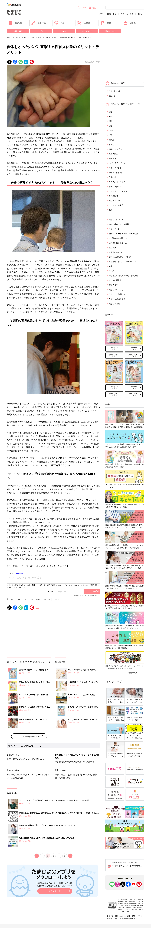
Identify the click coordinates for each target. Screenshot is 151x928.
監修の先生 (113, 285)
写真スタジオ (110, 31)
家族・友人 (47, 599)
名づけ (59, 23)
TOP (101, 14)
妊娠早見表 (15, 23)
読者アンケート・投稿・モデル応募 (123, 233)
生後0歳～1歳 (114, 91)
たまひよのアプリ (116, 289)
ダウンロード (54, 891)
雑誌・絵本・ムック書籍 (119, 224)
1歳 (110, 116)
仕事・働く (113, 177)
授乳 (33, 439)
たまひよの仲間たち (117, 294)
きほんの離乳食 (115, 280)
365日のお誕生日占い (118, 238)
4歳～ (111, 130)
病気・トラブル (115, 149)
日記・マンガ (114, 200)
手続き (111, 271)
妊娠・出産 (111, 14)
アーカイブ (57, 599)
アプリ (40, 31)
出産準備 (83, 23)
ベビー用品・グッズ (117, 163)
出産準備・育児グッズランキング (122, 261)
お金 (111, 266)
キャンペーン (87, 31)
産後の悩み (113, 154)
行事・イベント (115, 168)
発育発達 (112, 158)
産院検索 (112, 247)
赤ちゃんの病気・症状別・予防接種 (123, 275)
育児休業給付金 (58, 485)
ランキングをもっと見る (29, 736)
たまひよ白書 (114, 303)
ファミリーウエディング (119, 191)
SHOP (81, 7)
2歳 (110, 121)
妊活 (140, 14)
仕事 (32, 37)
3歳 (110, 126)
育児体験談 (113, 196)
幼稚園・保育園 (115, 172)
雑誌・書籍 (18, 31)
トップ (9, 37)
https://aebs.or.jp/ (123, 911)
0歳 (25, 599)
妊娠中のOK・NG (116, 252)
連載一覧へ (133, 672)
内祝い (92, 7)
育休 (39, 37)
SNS (63, 31)
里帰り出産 (12, 421)
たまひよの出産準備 (117, 299)
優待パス (129, 23)
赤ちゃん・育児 (127, 14)
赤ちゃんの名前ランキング (120, 257)
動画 (111, 210)
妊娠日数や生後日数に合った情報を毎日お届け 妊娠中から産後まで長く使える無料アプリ (55, 884)
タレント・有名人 (116, 205)
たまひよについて (116, 219)
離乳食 (105, 23)
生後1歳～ (113, 95)
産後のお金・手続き (117, 182)
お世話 (111, 144)
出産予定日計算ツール (118, 243)
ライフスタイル (35, 599)
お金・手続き (39, 23)
